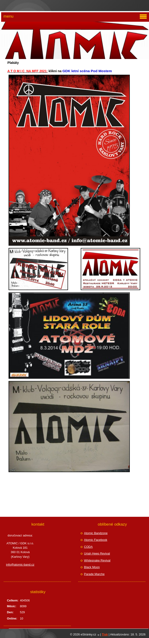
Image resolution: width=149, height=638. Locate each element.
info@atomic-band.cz (20, 564)
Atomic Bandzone (96, 533)
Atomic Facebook (95, 540)
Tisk (105, 634)
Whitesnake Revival (97, 560)
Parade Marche (94, 574)
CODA (88, 546)
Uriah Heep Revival (97, 553)
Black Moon (92, 567)
